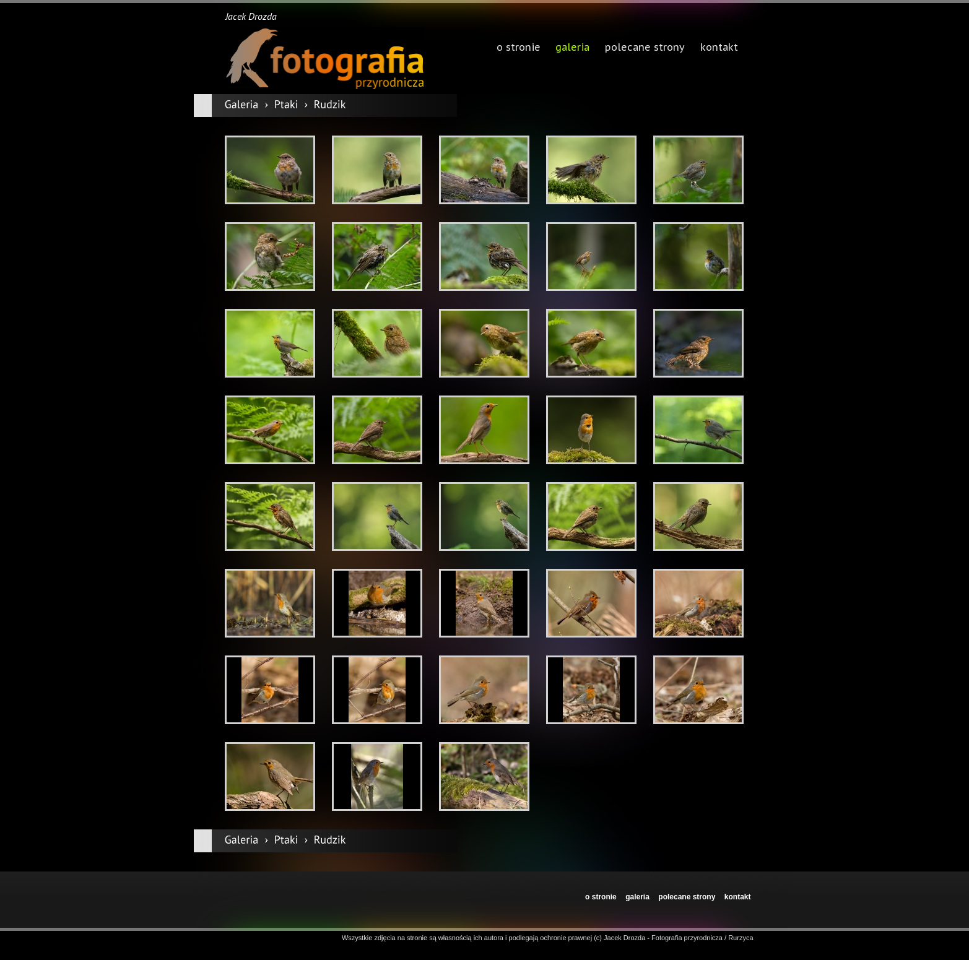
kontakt (737, 897)
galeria (572, 48)
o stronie (601, 897)
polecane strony (686, 897)
